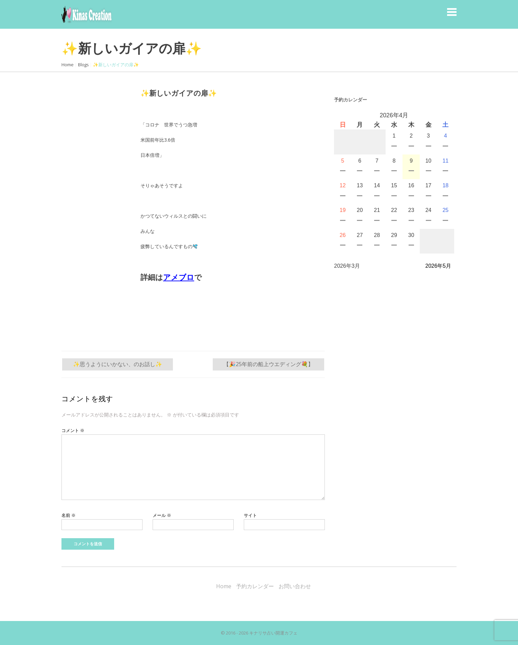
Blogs (83, 65)
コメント (72, 430)
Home (67, 65)
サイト (250, 515)
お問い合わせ (295, 586)
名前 (68, 515)
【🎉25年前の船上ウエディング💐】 (268, 364)
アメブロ (178, 277)
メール (162, 515)
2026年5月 (438, 266)
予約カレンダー (255, 586)
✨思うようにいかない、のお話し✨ (117, 364)
